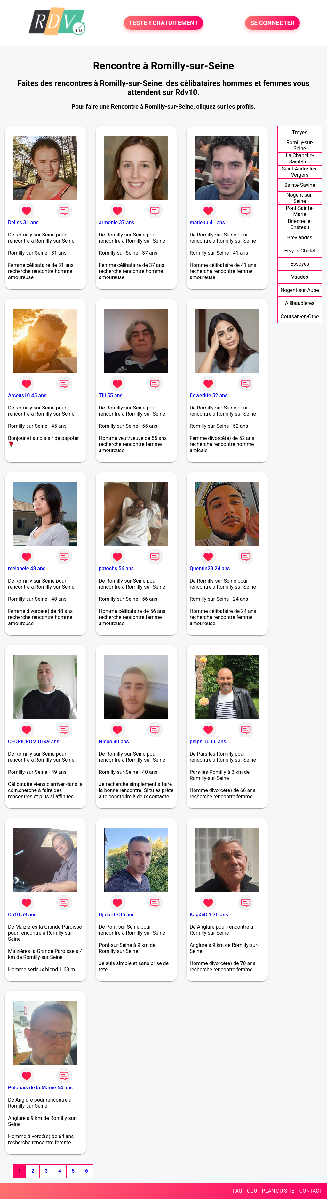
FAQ (237, 1191)
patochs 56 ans (116, 569)
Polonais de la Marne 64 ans (40, 1088)
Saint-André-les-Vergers (300, 172)
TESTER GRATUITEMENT (163, 23)
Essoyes (299, 264)
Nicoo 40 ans (114, 742)
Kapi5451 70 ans (209, 915)
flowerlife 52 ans (209, 396)
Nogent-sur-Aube (300, 290)
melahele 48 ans (26, 569)
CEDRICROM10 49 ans (33, 742)
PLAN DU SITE (278, 1191)
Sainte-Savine (299, 185)
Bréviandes (299, 238)
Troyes (299, 132)
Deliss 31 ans (23, 222)
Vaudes (299, 277)
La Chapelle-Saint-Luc (300, 159)
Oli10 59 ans (22, 915)
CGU (252, 1191)
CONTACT (310, 1191)
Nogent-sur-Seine (299, 198)
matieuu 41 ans (207, 222)
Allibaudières (300, 303)
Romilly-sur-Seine (299, 145)
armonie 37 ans (116, 222)
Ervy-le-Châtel (299, 251)
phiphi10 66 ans (208, 742)
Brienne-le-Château (300, 224)
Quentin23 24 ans (210, 569)
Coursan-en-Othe (300, 316)
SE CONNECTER (272, 23)
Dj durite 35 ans (117, 915)
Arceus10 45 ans (27, 396)
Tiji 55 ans (111, 396)
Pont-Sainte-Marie (300, 211)
